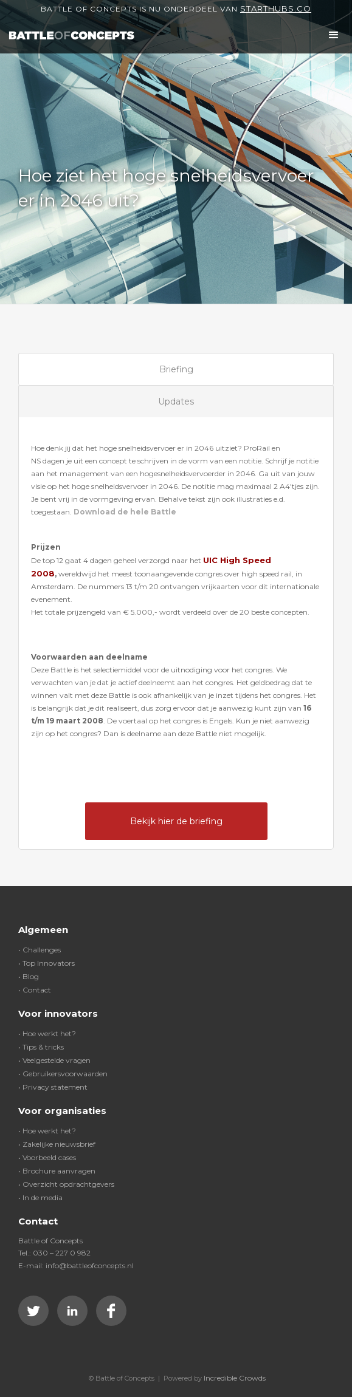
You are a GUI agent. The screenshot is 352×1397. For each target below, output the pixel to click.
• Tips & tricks (41, 1046)
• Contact (34, 989)
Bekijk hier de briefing (176, 821)
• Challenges (39, 949)
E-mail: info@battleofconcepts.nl (76, 1265)
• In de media (40, 1197)
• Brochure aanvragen (56, 1170)
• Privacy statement (53, 1086)
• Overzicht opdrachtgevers (66, 1184)
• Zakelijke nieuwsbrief (56, 1144)
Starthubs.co (275, 8)
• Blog (28, 976)
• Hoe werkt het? (47, 1033)
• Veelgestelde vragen (54, 1060)
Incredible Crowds (235, 1377)
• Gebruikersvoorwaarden (63, 1073)
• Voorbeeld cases (47, 1157)
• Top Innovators (46, 963)
